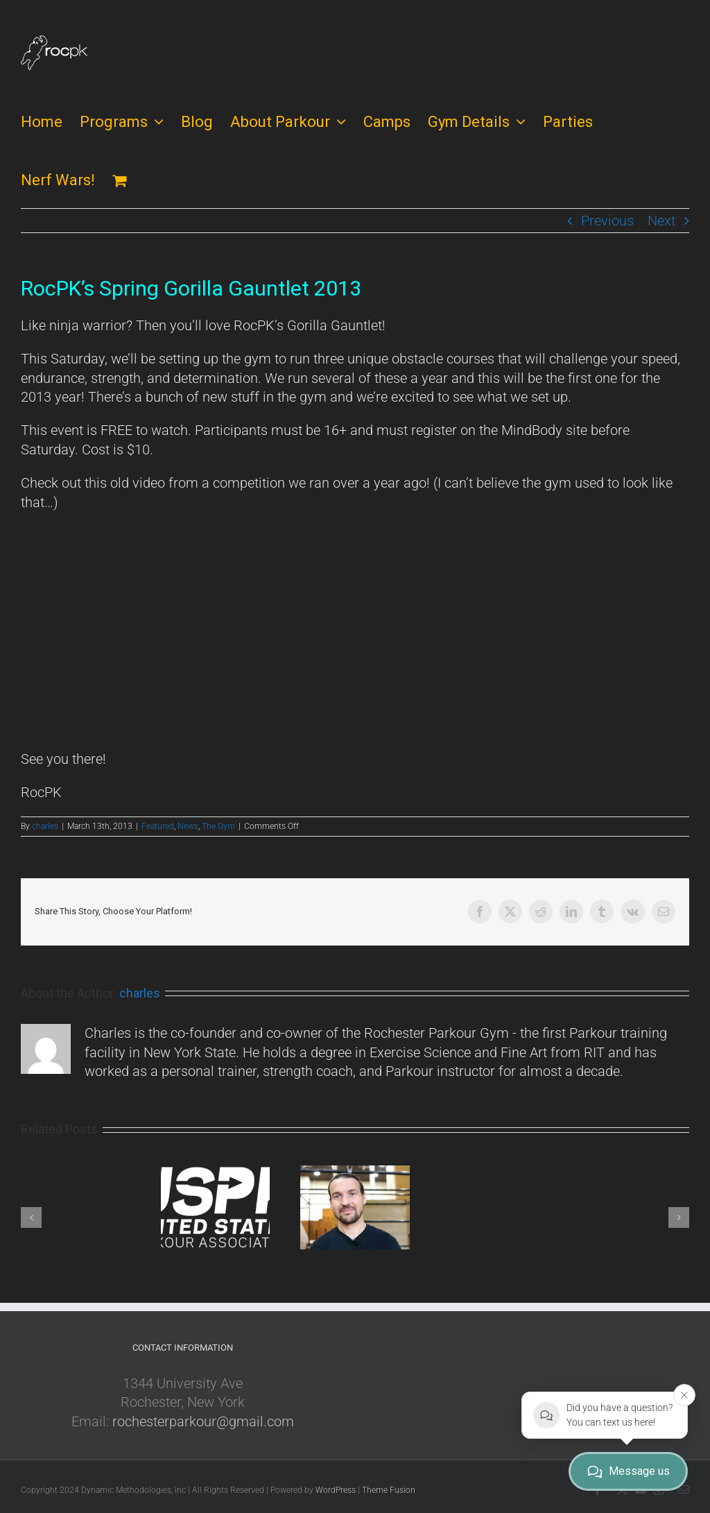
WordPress (335, 1490)
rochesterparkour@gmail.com (203, 1421)
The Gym (218, 826)
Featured (157, 826)
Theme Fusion (388, 1490)
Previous (607, 220)
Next (661, 220)
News (188, 826)
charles (45, 826)
